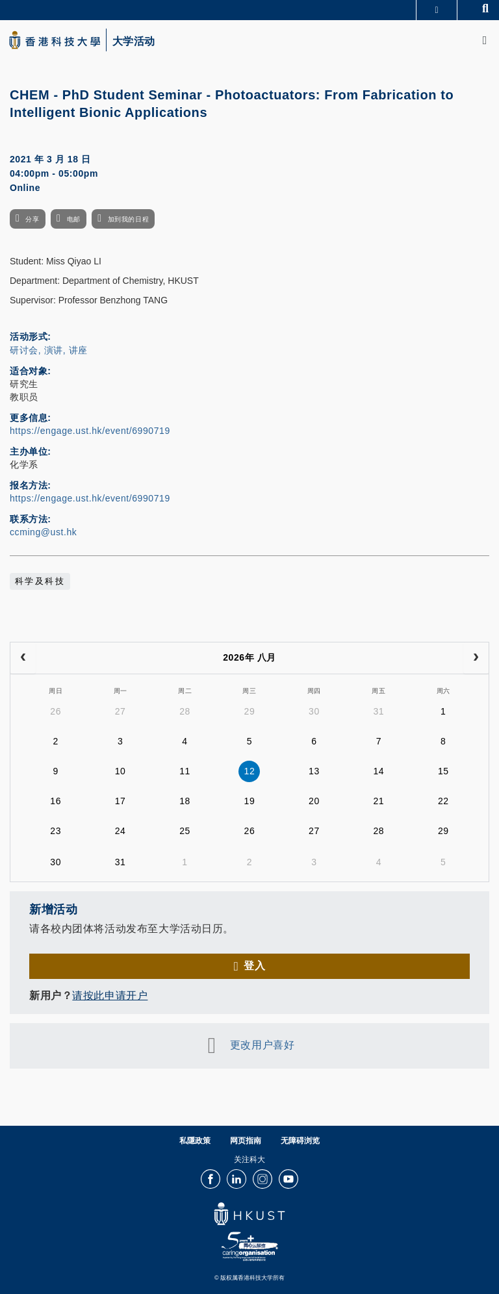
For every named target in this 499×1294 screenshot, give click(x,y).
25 (184, 831)
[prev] (23, 658)
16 (55, 801)
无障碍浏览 (300, 1140)
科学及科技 (40, 581)
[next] (476, 658)
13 (314, 771)
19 (249, 801)
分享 (32, 219)
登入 (254, 965)
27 (120, 711)
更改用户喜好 (262, 1044)
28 (184, 711)
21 (378, 801)
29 (249, 711)
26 (55, 711)
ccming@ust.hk (43, 532)
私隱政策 (195, 1140)
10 (120, 771)
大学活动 (133, 41)
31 (378, 711)
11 (184, 771)
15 (443, 771)
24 (120, 831)
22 (443, 801)
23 (55, 831)
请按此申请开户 (109, 995)
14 (378, 771)
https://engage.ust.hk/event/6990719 (90, 430)
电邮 (74, 219)
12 (249, 771)
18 (184, 801)
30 (314, 711)
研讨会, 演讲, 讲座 (49, 350)
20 (314, 801)
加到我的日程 (128, 219)
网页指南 (245, 1140)
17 (120, 801)
